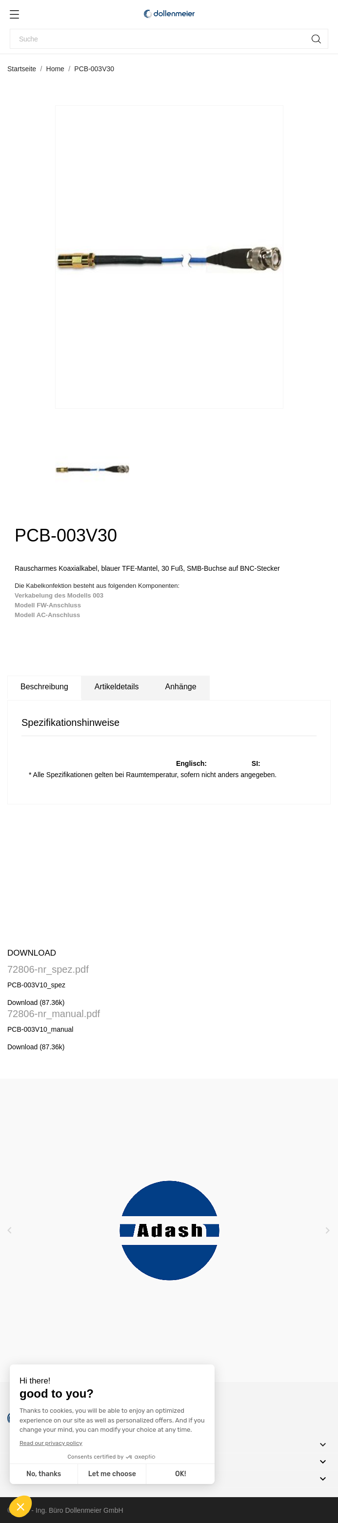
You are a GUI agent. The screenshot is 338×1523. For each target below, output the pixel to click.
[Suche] (169, 39)
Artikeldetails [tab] (117, 686)
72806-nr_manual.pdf (53, 1013)
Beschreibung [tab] (44, 686)
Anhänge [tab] (181, 686)
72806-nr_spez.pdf (48, 969)
